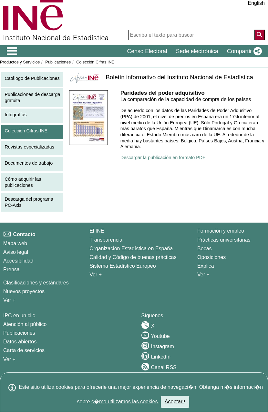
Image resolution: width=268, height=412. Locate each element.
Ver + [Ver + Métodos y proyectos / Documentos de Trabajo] (9, 300)
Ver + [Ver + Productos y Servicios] (9, 359)
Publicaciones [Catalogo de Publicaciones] (19, 333)
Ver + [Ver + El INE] (95, 274)
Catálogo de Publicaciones (32, 78)
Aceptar (175, 401)
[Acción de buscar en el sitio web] (259, 35)
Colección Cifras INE (95, 62)
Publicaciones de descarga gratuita (32, 97)
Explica (205, 266)
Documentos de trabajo (29, 163)
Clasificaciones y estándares (36, 282)
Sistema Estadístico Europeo (122, 266)
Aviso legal (15, 252)
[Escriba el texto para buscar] (191, 35)
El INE (96, 231)
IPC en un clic (19, 315)
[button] (243, 51)
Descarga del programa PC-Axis (29, 202)
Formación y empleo (220, 231)
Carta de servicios (24, 350)
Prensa (11, 269)
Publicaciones (58, 62)
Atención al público (24, 324)
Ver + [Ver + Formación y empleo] (203, 274)
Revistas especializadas (29, 146)
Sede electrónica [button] (197, 51)
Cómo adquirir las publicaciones (23, 182)
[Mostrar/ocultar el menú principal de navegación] (12, 51)
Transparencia (105, 240)
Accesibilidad (18, 260)
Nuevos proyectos (24, 291)
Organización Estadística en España (131, 248)
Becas (204, 248)
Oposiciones (211, 257)
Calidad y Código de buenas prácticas (133, 257)
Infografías (15, 114)
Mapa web (15, 243)
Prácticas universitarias (224, 240)
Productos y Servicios (20, 62)
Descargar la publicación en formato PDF (162, 157)
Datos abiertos (19, 341)
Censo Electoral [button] (147, 51)
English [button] (256, 3)
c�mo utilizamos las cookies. (125, 401)
